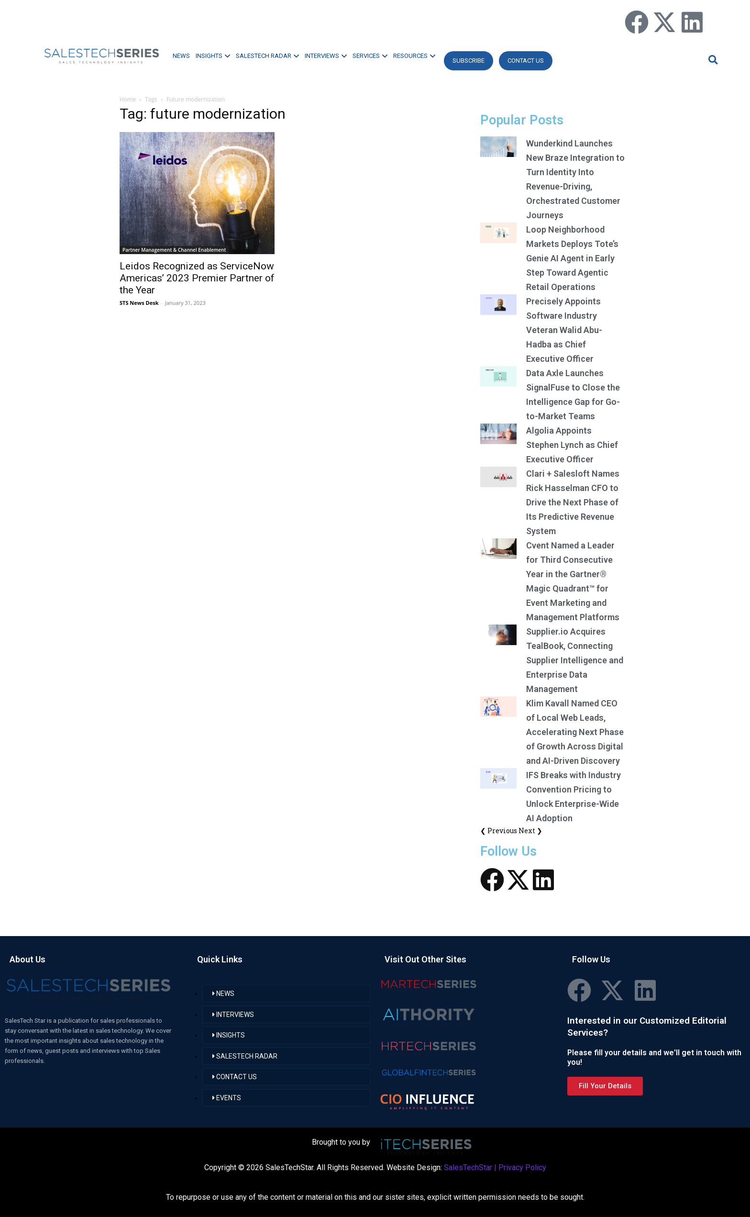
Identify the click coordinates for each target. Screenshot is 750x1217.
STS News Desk (139, 302)
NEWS (181, 55)
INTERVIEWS (326, 55)
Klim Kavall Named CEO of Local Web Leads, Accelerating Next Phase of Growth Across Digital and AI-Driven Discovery (575, 732)
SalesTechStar (468, 1167)
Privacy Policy (522, 1167)
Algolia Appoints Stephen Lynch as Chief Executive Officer (572, 444)
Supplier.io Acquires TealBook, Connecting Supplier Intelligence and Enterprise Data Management (574, 660)
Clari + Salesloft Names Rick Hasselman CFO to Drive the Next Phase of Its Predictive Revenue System (572, 502)
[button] (711, 59)
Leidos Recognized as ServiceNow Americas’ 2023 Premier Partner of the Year (197, 278)
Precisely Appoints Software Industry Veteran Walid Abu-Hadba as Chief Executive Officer (564, 330)
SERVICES (370, 55)
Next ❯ (530, 830)
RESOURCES (414, 55)
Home (128, 99)
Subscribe (468, 60)
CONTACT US (525, 60)
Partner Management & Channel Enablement (174, 249)
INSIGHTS (213, 55)
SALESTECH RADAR (267, 55)
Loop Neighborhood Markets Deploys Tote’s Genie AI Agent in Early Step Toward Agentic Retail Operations (572, 258)
